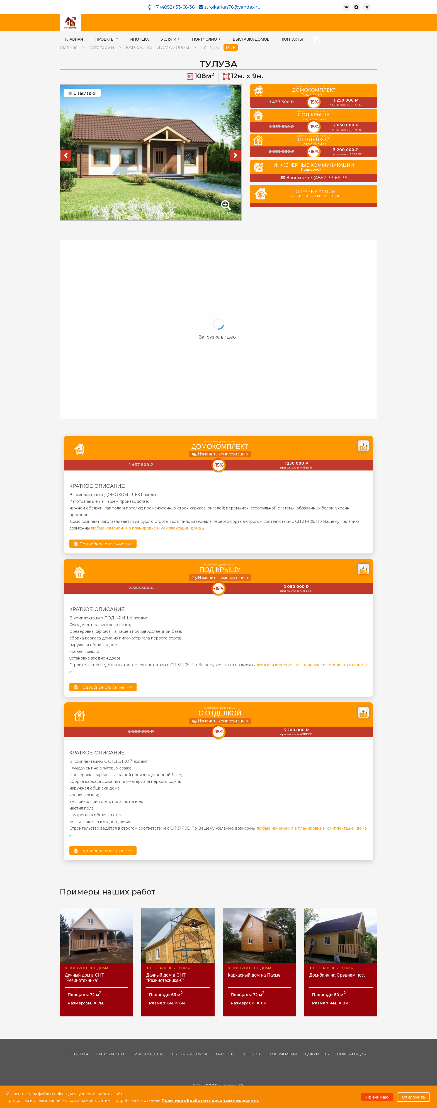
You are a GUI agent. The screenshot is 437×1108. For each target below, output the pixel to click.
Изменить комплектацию (220, 454)
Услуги (224, 22)
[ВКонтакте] (346, 7)
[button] (65, 155)
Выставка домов (305, 22)
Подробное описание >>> (103, 543)
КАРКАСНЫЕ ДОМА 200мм (157, 47)
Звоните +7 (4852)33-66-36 (317, 177)
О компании (283, 1054)
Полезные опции (313, 193)
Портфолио (260, 22)
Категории (101, 47)
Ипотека (194, 22)
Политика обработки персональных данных (210, 1100)
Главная (128, 22)
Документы (317, 1054)
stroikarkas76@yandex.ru (230, 7)
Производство (148, 1054)
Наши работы (110, 1054)
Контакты (346, 22)
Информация (351, 1054)
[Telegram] (366, 7)
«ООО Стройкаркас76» (224, 1085)
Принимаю (377, 1097)
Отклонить (413, 1097)
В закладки (82, 93)
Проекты (161, 22)
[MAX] (356, 7)
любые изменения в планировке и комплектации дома (147, 528)
